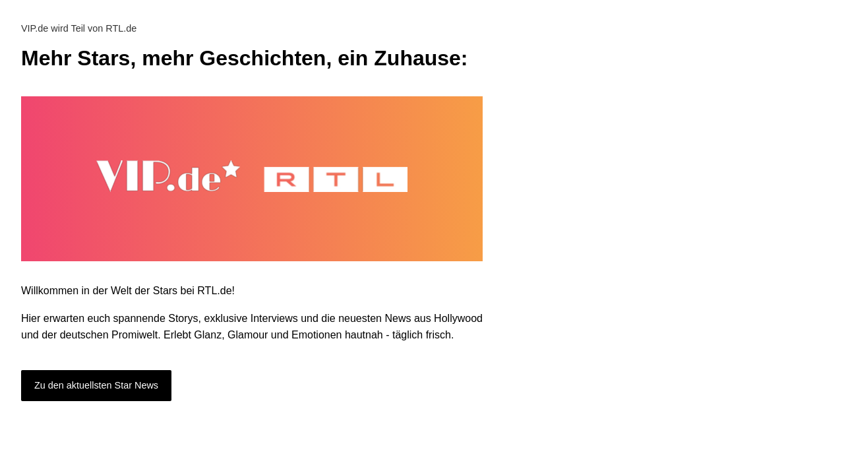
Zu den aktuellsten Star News (96, 385)
